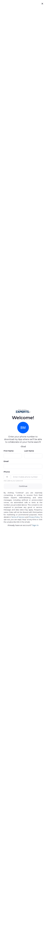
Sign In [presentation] (35, 525)
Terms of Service (18, 517)
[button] (23, 411)
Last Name (29, 451)
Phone (7, 472)
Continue (23, 486)
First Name (8, 451)
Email (6, 461)
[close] (42, 3)
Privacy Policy (34, 517)
